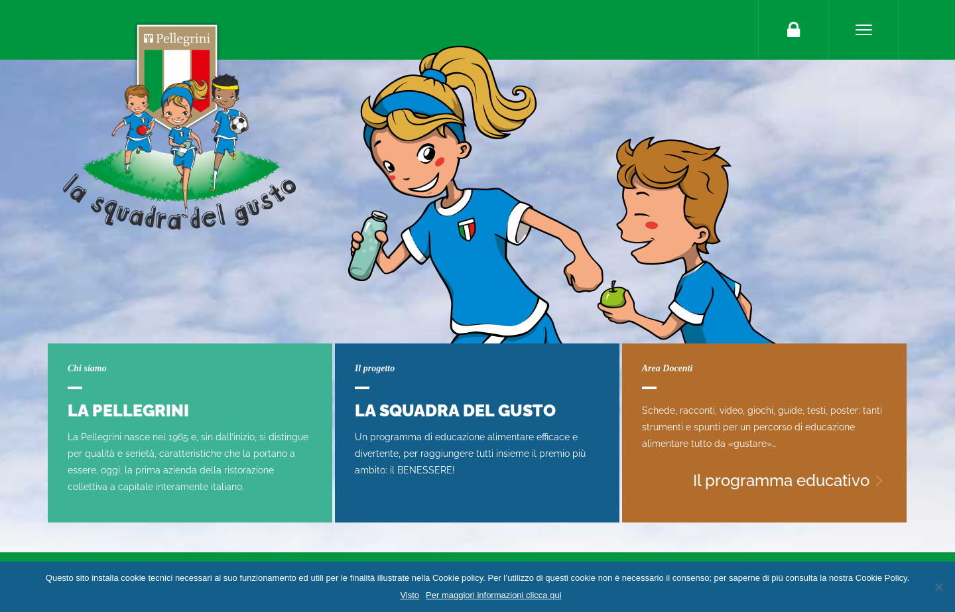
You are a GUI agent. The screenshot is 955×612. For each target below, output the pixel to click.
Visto (409, 595)
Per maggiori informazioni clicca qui (493, 595)
